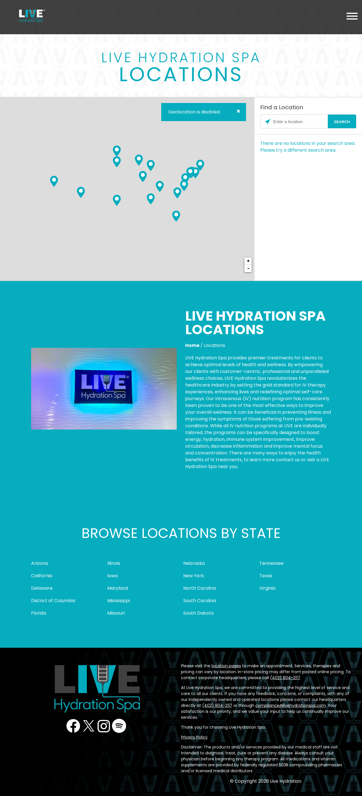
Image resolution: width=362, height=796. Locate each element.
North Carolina (199, 588)
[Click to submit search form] (342, 122)
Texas (265, 575)
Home (192, 345)
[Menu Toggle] (352, 17)
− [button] (248, 268)
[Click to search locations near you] (267, 122)
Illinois (113, 563)
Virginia (267, 588)
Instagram (104, 726)
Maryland (117, 588)
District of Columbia (53, 600)
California (41, 575)
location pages (226, 666)
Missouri (116, 613)
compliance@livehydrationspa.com (290, 705)
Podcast (119, 726)
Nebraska (194, 563)
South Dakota (198, 613)
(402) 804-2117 (285, 678)
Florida (38, 613)
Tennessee (271, 563)
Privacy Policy (194, 737)
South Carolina (199, 600)
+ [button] (248, 261)
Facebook (73, 726)
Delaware (42, 588)
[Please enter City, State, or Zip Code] (308, 122)
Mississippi (118, 600)
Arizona (39, 563)
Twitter (88, 726)
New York (193, 575)
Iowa (112, 575)
